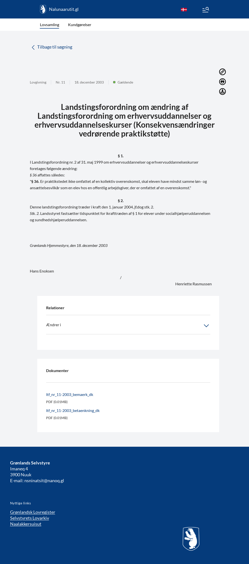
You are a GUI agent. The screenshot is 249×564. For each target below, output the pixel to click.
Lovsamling (49, 24)
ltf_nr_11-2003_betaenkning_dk (73, 410)
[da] (184, 9)
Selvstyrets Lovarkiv (29, 518)
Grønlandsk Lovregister (32, 512)
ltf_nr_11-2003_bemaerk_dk (69, 394)
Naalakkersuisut (25, 524)
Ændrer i (128, 326)
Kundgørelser (79, 24)
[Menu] (205, 10)
